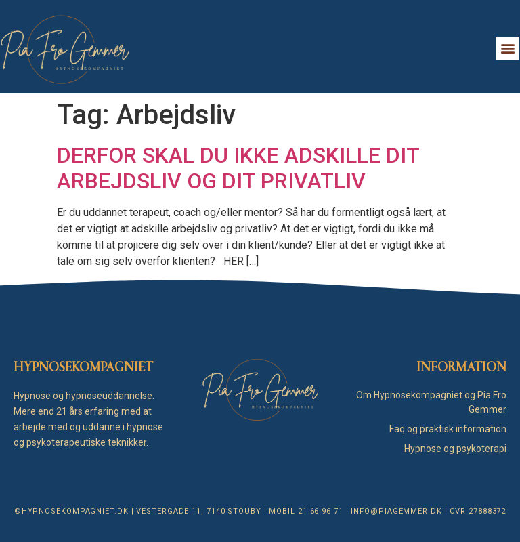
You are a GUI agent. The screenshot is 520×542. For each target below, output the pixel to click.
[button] (507, 48)
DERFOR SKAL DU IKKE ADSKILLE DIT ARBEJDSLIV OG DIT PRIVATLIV (238, 168)
